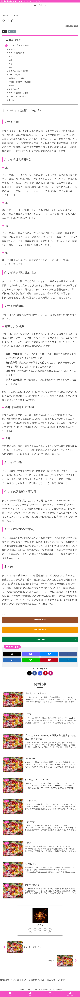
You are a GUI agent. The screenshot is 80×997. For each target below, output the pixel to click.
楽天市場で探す (40, 630)
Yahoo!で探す (40, 639)
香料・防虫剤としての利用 (21, 82)
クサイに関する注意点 (18, 97)
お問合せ (58, 990)
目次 (10, 40)
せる (41, 925)
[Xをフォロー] (29, 673)
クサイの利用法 (15, 75)
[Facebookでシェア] (68, 654)
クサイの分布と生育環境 (19, 71)
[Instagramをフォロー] (40, 673)
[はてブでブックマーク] (12, 660)
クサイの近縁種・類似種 (19, 93)
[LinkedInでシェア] (68, 660)
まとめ (11, 100)
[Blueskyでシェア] (49, 654)
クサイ (12, 31)
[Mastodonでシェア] (30, 654)
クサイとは (13, 49)
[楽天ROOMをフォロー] (50, 673)
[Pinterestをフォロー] (45, 673)
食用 (12, 86)
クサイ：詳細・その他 (18, 45)
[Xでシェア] (12, 654)
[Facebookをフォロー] (34, 673)
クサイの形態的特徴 (17, 53)
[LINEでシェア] (30, 660)
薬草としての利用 (17, 78)
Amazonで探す (40, 620)
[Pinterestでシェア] (49, 660)
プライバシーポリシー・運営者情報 (33, 990)
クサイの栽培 (14, 89)
